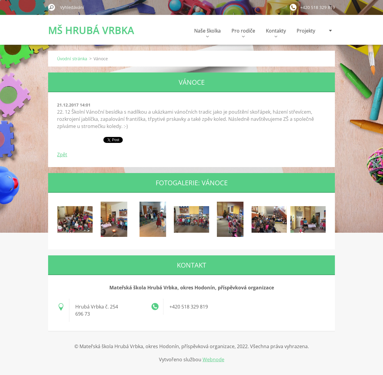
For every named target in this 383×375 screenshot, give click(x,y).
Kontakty (275, 32)
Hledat (51, 7)
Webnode (213, 359)
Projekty (306, 30)
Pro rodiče (243, 32)
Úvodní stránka (72, 58)
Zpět (62, 154)
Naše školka (207, 32)
